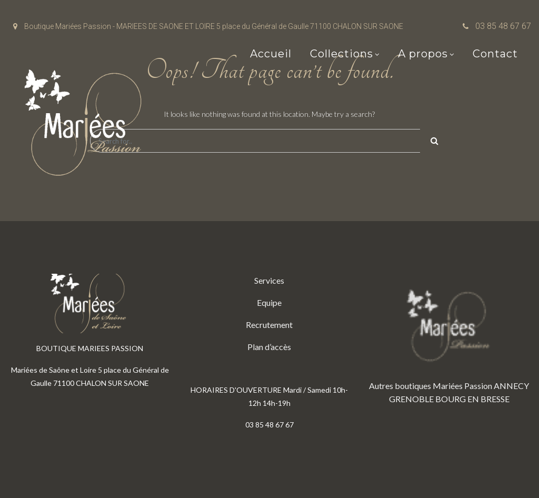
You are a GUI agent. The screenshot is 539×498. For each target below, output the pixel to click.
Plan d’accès (269, 347)
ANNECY (511, 386)
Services (269, 280)
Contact (495, 53)
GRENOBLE (411, 399)
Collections (341, 53)
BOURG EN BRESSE (472, 399)
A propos (423, 53)
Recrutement (269, 325)
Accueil (271, 53)
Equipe (269, 302)
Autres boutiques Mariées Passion (430, 386)
